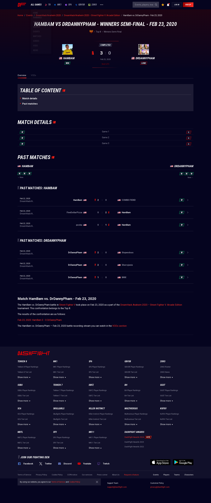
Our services (87, 475)
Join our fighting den (35, 457)
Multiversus (131, 408)
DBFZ (91, 385)
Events (156, 475)
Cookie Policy (57, 475)
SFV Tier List (58, 443)
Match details (29, 98)
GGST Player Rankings (169, 390)
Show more (24, 377)
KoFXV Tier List (166, 419)
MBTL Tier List (23, 443)
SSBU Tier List (23, 396)
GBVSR (80, 5)
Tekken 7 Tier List (60, 396)
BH (126, 385)
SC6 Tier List (23, 419)
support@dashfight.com (117, 487)
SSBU (20, 385)
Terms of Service (24, 475)
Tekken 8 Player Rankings (28, 367)
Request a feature (131, 475)
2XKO (92, 5)
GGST (162, 385)
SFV (55, 432)
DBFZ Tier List (94, 396)
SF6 (68, 5)
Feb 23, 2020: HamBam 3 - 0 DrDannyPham (40, 320)
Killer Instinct (97, 408)
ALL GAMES (36, 5)
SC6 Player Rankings (26, 414)
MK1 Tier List (58, 372)
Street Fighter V (67, 304)
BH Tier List (129, 396)
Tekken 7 (58, 385)
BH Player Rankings (132, 390)
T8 (48, 5)
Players (166, 475)
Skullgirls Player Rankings (63, 414)
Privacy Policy (41, 475)
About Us (115, 475)
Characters (188, 475)
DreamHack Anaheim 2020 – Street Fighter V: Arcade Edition (151, 304)
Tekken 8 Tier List (25, 372)
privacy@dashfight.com (160, 487)
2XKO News (165, 372)
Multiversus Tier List (133, 419)
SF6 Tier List (94, 372)
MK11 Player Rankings (98, 437)
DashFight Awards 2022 (134, 447)
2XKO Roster (165, 367)
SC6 (19, 408)
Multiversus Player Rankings (136, 414)
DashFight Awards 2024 (134, 437)
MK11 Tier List (94, 443)
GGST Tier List (165, 396)
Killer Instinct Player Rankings (101, 414)
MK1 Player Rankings (61, 367)
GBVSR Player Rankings (134, 367)
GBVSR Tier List (131, 372)
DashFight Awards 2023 (134, 442)
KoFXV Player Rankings (169, 414)
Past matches (30, 103)
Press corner (102, 475)
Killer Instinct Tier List (97, 419)
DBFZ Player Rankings (98, 390)
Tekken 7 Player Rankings (63, 390)
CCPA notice (72, 475)
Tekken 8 (22, 361)
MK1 (58, 5)
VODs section (119, 325)
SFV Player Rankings (61, 437)
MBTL (20, 432)
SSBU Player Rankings (26, 390)
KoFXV (163, 408)
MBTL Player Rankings (27, 437)
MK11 (91, 432)
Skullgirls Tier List (60, 419)
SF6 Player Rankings (97, 367)
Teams (177, 475)
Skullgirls (58, 408)
